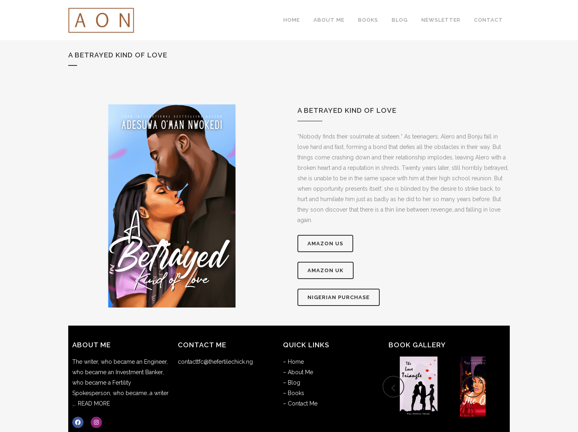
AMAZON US (325, 243)
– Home (293, 362)
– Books (293, 393)
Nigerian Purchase (338, 297)
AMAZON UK (325, 270)
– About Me (298, 372)
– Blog (291, 382)
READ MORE (94, 403)
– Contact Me (300, 403)
